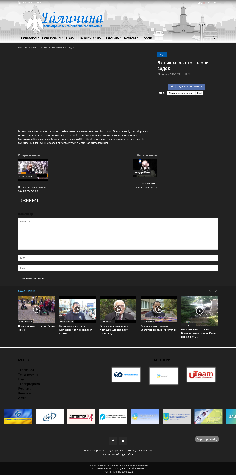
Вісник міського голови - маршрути (146, 185)
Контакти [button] (131, 37)
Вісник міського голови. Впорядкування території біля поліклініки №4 (198, 333)
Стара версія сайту (207, 439)
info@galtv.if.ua (124, 454)
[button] (213, 37)
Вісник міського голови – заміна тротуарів (32, 189)
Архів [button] (148, 37)
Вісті (199, 93)
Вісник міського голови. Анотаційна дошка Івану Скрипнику (114, 330)
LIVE (201, 2)
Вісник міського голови (181, 93)
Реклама (113, 37)
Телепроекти (52, 37)
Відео (162, 54)
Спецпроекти (27, 176)
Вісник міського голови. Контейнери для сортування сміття (75, 330)
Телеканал (30, 37)
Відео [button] (70, 37)
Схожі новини (26, 291)
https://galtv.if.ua (121, 468)
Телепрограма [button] (90, 37)
